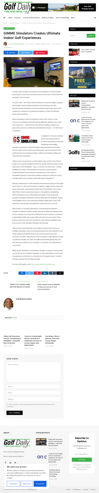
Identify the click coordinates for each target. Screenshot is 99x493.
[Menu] (4, 17)
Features (17, 17)
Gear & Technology (62, 17)
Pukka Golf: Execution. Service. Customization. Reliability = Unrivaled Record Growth (12, 339)
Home (10, 17)
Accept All (40, 484)
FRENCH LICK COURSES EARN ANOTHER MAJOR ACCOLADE (20, 285)
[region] (26, 476)
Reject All (26, 484)
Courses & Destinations (31, 17)
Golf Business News (17, 44)
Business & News (48, 17)
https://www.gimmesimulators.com (43, 264)
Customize (13, 484)
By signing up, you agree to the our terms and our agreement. (81, 467)
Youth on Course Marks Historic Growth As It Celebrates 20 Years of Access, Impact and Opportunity (33, 341)
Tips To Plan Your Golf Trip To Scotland (88, 51)
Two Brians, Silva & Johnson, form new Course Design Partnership (52, 339)
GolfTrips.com (32, 489)
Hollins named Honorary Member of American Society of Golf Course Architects (48, 287)
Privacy (93, 489)
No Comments (56, 44)
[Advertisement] (84, 186)
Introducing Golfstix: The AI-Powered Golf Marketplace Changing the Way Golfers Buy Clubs (88, 154)
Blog (72, 17)
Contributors (77, 489)
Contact (85, 489)
